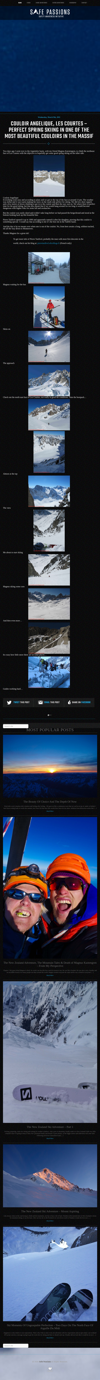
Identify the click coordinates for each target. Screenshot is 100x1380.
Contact (84, 3)
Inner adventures (41, 3)
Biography (72, 3)
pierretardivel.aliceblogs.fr (49, 243)
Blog (20, 3)
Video (28, 3)
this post (21, 702)
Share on (81, 702)
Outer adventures (58, 3)
